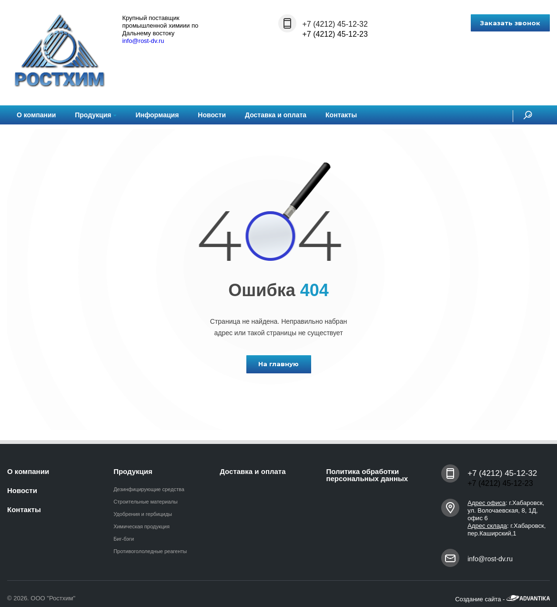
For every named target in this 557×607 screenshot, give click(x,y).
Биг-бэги (123, 539)
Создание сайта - (502, 599)
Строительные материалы (145, 501)
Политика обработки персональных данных (367, 475)
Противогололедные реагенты (150, 551)
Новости (212, 115)
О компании (36, 115)
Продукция (95, 115)
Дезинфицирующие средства (148, 489)
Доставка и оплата (275, 115)
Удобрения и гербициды (142, 514)
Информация (157, 115)
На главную (278, 364)
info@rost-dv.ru (143, 40)
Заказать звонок (510, 23)
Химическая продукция (141, 526)
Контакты (341, 115)
